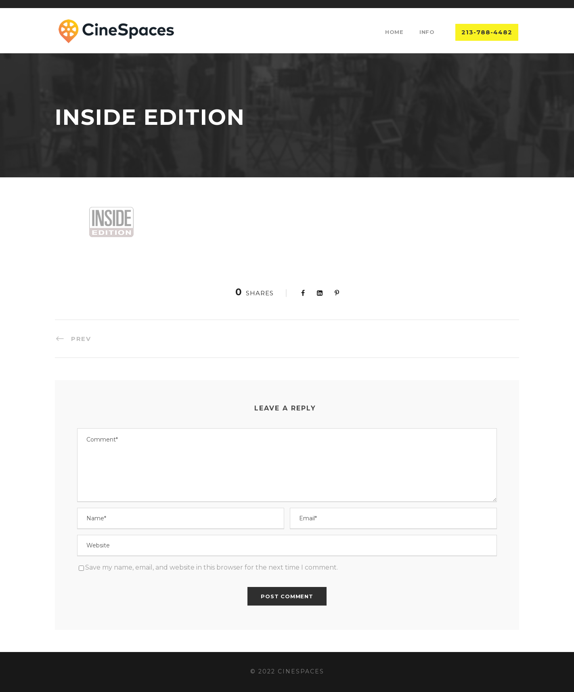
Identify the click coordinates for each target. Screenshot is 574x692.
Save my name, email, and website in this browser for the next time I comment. (211, 567)
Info (426, 32)
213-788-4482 (486, 32)
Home (394, 32)
